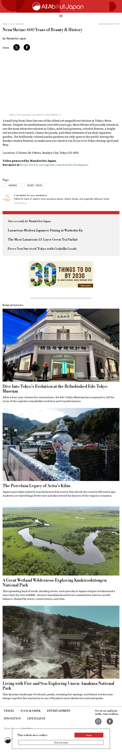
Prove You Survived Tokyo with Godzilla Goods (42, 249)
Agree (89, 735)
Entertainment (59, 711)
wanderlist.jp (20, 202)
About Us (9, 728)
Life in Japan (36, 718)
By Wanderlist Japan (14, 38)
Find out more (61, 742)
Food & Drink (31, 711)
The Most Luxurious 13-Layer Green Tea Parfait (43, 240)
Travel (9, 711)
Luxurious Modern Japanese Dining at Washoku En (45, 231)
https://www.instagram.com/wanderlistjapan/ (54, 165)
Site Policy (26, 728)
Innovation (12, 718)
